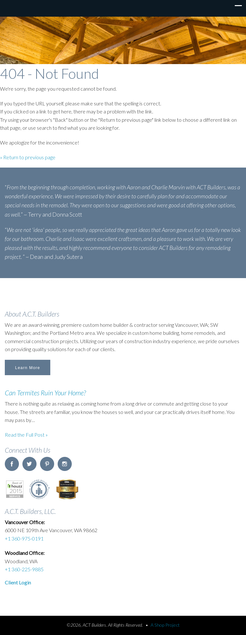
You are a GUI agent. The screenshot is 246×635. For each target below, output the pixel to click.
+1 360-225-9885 (24, 569)
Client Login (18, 582)
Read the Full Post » (26, 435)
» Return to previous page (27, 157)
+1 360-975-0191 (24, 538)
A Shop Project (165, 625)
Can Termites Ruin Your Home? (45, 393)
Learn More (27, 367)
